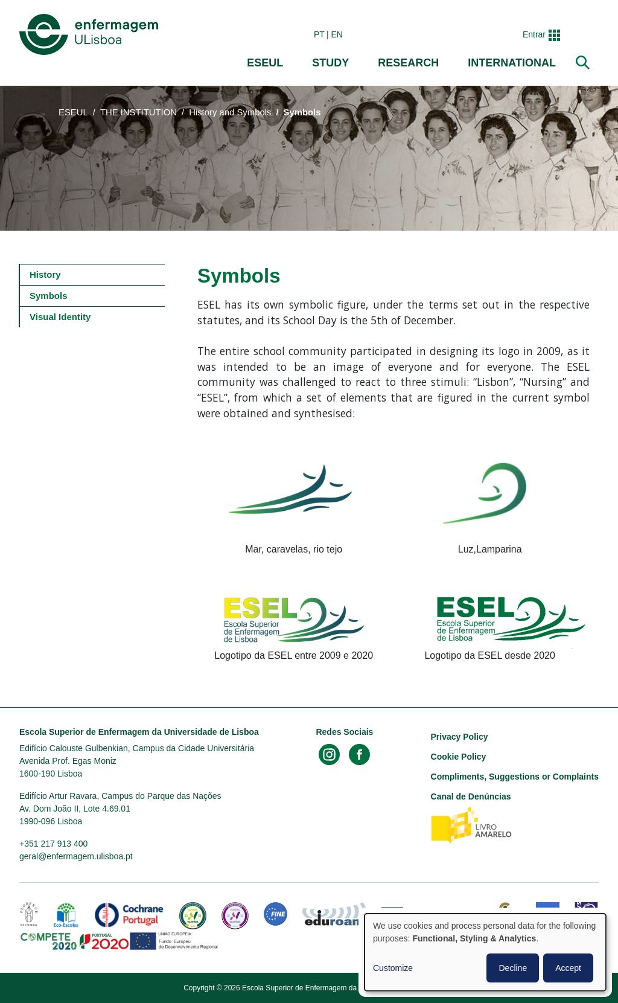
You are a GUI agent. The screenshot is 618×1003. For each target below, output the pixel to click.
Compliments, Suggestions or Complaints (515, 776)
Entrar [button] (534, 34)
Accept (568, 968)
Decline (513, 968)
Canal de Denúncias (471, 796)
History (45, 274)
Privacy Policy (459, 737)
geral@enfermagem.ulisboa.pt (76, 856)
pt (319, 34)
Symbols (49, 295)
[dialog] (485, 952)
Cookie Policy (458, 756)
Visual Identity (60, 317)
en (337, 34)
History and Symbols (230, 112)
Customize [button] (393, 968)
